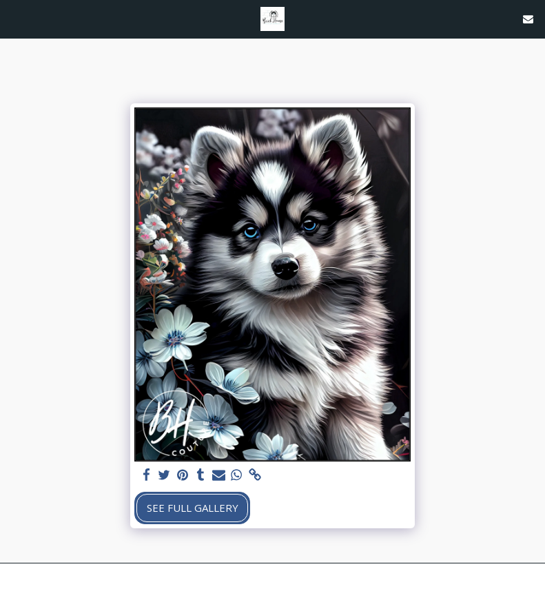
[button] (15, 18)
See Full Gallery (192, 508)
